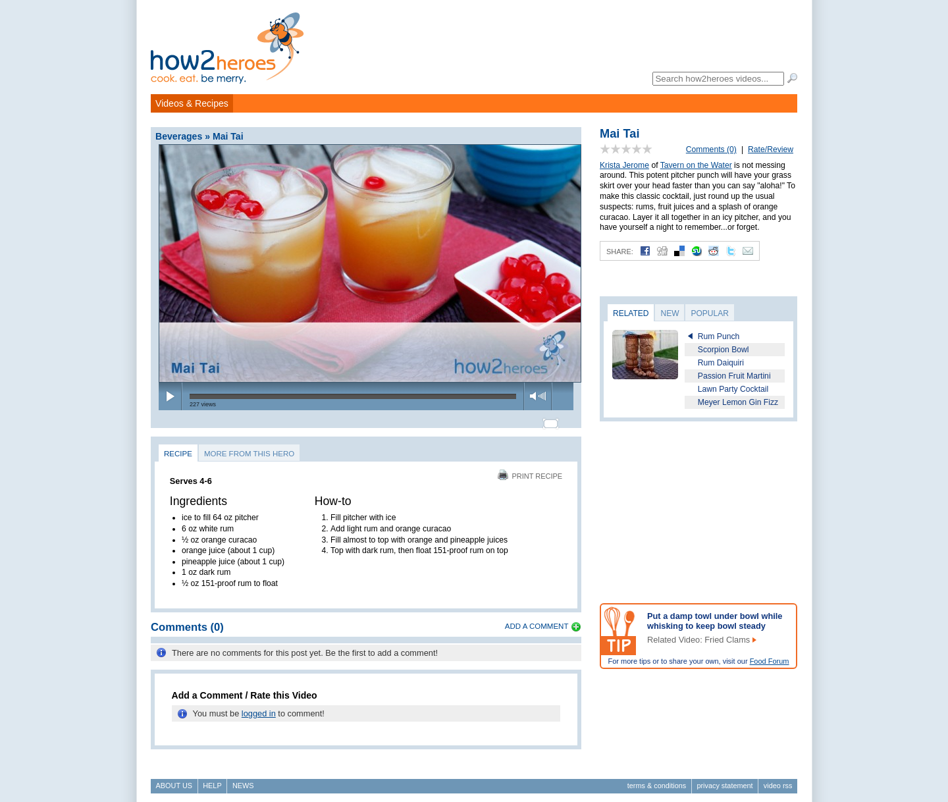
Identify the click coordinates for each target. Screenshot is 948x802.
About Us (174, 780)
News (243, 780)
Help (212, 780)
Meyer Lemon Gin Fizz (738, 402)
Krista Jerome (624, 165)
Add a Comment (537, 620)
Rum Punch (719, 336)
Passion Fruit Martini (734, 376)
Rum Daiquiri (721, 362)
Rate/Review (770, 149)
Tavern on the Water (696, 165)
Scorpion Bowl (723, 349)
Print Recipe (530, 470)
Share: (619, 251)
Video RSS (778, 780)
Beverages (178, 136)
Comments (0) (711, 149)
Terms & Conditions (656, 780)
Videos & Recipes (191, 103)
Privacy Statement (724, 780)
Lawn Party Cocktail (733, 389)
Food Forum (769, 661)
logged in (259, 708)
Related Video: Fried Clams (698, 640)
